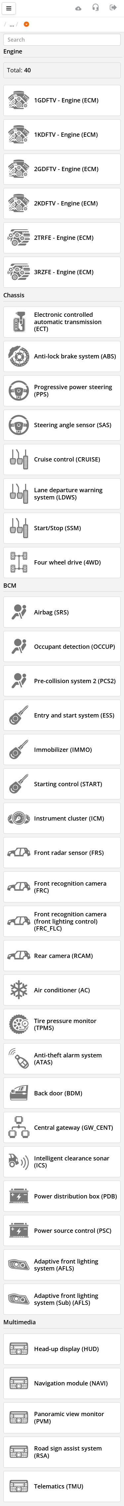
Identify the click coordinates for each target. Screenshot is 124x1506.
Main (14, 24)
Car (39, 24)
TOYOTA (64, 24)
